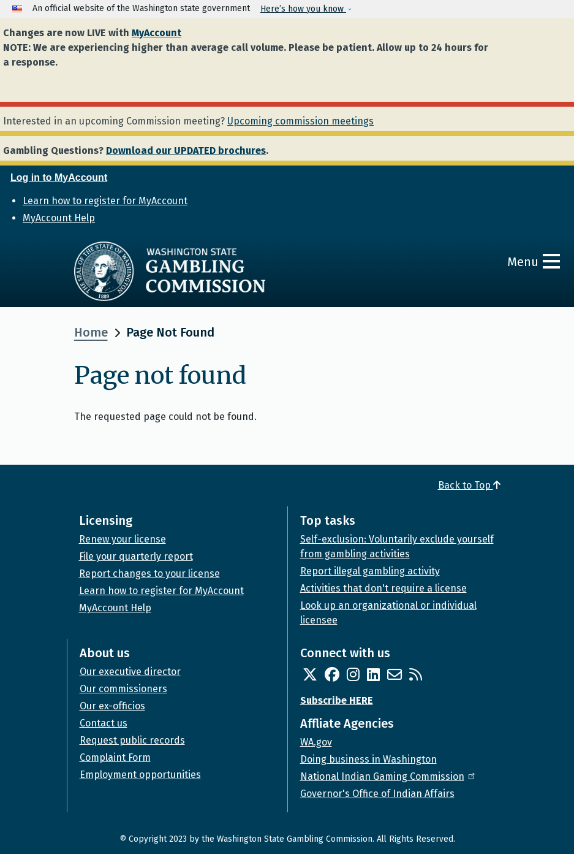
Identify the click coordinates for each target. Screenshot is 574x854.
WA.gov (316, 742)
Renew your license (122, 539)
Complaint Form (115, 757)
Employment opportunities (140, 774)
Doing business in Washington (368, 759)
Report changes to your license (149, 573)
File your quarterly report (136, 556)
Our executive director (130, 671)
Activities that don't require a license (383, 588)
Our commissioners (123, 689)
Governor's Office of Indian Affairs (377, 793)
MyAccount (156, 33)
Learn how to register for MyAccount (105, 201)
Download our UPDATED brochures (186, 150)
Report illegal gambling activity (370, 571)
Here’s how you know (303, 9)
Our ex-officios (112, 706)
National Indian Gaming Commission (388, 776)
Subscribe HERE (336, 700)
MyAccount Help (59, 218)
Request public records (132, 740)
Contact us (103, 723)
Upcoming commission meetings (300, 121)
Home (91, 332)
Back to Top (469, 485)
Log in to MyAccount (58, 177)
